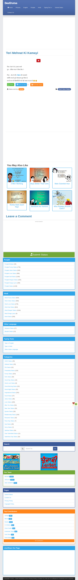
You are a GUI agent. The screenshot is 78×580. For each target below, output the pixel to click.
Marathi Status (9, 331)
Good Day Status (10, 380)
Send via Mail (21, 84)
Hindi (39, 7)
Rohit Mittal (8, 537)
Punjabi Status (9, 286)
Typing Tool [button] (48, 7)
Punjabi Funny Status (11, 267)
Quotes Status (9, 411)
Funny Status (8, 373)
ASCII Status (8, 361)
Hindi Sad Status (9, 307)
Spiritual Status (9, 430)
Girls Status (8, 377)
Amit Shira (8, 534)
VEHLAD (7, 479)
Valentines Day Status (11, 436)
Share (11, 84)
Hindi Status (8, 316)
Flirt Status (8, 367)
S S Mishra (8, 525)
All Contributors (39, 540)
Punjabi (33, 7)
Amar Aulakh (8, 528)
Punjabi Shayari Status (11, 280)
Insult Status (8, 396)
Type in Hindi (8, 346)
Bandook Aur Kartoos (39, 206)
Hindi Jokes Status (64, 89)
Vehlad (21, 89)
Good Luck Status (10, 383)
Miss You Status (9, 405)
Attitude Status (9, 364)
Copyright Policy (9, 504)
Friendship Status (10, 370)
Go (55, 448)
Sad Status (8, 424)
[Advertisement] (39, 34)
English (25, 7)
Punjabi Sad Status (10, 276)
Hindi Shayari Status (10, 310)
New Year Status (9, 408)
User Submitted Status (11, 433)
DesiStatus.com (23, 578)
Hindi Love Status (10, 304)
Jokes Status (8, 399)
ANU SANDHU (9, 483)
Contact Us (11, 12)
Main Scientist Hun (62, 184)
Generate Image (36, 84)
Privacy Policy (9, 501)
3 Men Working (17, 184)
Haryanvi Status (9, 328)
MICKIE (7, 476)
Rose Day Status (9, 421)
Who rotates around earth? (62, 207)
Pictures (18, 7)
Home (10, 7)
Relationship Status (10, 414)
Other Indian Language (11, 349)
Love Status (8, 402)
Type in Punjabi (9, 343)
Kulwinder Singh (9, 531)
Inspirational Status (10, 392)
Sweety (7, 522)
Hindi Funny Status (10, 297)
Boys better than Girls (39, 184)
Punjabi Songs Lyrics (11, 283)
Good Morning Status (11, 386)
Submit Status (59, 7)
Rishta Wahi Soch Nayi (17, 206)
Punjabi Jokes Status (11, 270)
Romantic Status (9, 417)
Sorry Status (8, 427)
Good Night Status (10, 389)
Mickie (6, 518)
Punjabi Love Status (10, 273)
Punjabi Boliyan (9, 264)
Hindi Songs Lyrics (10, 313)
